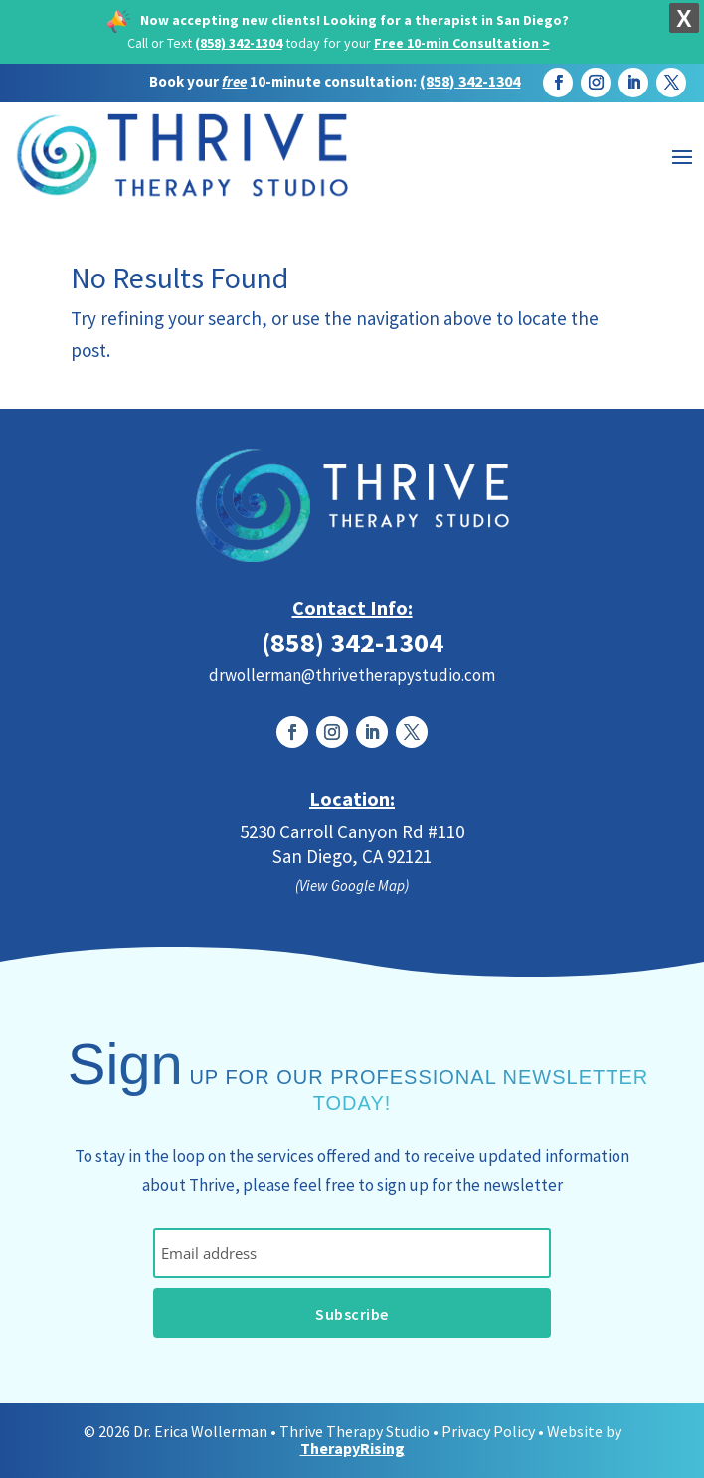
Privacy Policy (488, 1431)
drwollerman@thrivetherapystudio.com (352, 675)
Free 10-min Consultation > (462, 43)
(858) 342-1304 (238, 43)
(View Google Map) (352, 885)
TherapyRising (352, 1448)
